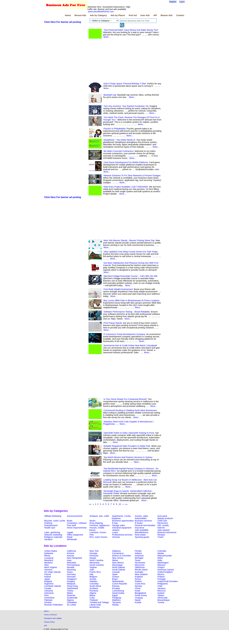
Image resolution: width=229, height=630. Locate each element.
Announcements (74, 516)
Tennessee (140, 562)
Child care (162, 521)
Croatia (47, 588)
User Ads (145, 15)
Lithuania (48, 591)
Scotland (94, 588)
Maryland (48, 560)
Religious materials (53, 537)
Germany (71, 574)
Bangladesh (140, 593)
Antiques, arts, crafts (99, 516)
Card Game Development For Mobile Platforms (126, 162)
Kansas (70, 555)
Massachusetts (164, 555)
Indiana (138, 553)
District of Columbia (121, 555)
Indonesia (49, 593)
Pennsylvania (73, 565)
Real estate (140, 535)
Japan (47, 579)
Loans (115, 532)
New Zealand (141, 574)
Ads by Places (118, 15)
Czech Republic (119, 584)
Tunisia (160, 602)
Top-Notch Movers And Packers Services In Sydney (128, 457)
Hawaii (93, 558)
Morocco (161, 591)
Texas (137, 560)
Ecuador (116, 588)
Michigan (139, 558)
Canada (116, 572)
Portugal (161, 579)
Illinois (47, 555)
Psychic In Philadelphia (115, 128)
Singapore (72, 579)
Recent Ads (80, 15)
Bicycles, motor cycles (54, 521)
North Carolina (96, 560)
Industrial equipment (121, 528)
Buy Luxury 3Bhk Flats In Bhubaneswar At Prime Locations (131, 300)
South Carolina (97, 565)
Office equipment (75, 535)
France (47, 574)
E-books (139, 523)
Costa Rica (140, 584)
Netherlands (118, 581)
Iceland (160, 593)
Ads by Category (98, 15)
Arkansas (139, 555)
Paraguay (116, 598)
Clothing (48, 523)
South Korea (141, 595)
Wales (70, 593)
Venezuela (162, 598)
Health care (49, 528)
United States (50, 551)
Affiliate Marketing (52, 516)
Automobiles (141, 518)
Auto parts (162, 516)
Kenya (138, 579)
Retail (69, 537)
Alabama (116, 551)
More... (107, 37)
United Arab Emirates (167, 581)
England (139, 576)
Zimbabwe (72, 602)
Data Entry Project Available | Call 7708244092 (126, 187)
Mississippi (117, 565)
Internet (161, 528)
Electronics (162, 523)
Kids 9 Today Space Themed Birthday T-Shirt (125, 83)
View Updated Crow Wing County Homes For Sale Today (131, 251)
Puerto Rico (95, 572)
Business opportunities (123, 521)
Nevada (70, 567)
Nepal (137, 600)
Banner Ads (167, 15)
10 (120, 504)
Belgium (93, 576)
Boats (69, 521)
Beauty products (165, 518)
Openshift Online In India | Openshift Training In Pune (129, 433)
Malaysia (71, 584)
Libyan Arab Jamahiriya (95, 606)
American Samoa (165, 569)
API (155, 15)
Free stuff (71, 525)
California (71, 551)
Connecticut (117, 553)
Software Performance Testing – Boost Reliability (127, 312)
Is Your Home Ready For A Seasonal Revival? (125, 399)
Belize (92, 595)
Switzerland (72, 588)
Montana (48, 562)
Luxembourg (118, 591)
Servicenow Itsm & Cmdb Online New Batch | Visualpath (130, 345)
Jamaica (161, 588)
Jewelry (115, 530)
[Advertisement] (66, 71)
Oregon (161, 567)
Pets (92, 535)
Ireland (47, 576)
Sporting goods (142, 537)
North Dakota (118, 567)
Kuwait (138, 602)
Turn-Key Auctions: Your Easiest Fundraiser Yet (126, 106)
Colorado (161, 551)
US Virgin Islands (52, 572)
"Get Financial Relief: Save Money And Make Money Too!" (131, 30)
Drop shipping (96, 523)
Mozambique (163, 600)
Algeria (93, 593)
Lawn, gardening (52, 532)
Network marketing (53, 535)
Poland (138, 581)
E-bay (115, 523)
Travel (160, 537)
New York (94, 551)
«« (90, 504)
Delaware (48, 553)
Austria (93, 579)
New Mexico (118, 562)
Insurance (139, 528)
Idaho (160, 558)
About (46, 611)
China (137, 588)
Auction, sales (141, 516)
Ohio (46, 565)
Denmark (71, 576)
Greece (115, 576)
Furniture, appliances (100, 525)
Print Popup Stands (113, 323)
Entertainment (51, 525)
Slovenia (71, 595)
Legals (70, 532)
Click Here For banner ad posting (62, 22)
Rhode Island (141, 569)
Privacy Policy (49, 622)
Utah (92, 569)
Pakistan (48, 600)
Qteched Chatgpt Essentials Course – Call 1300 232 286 (130, 276)
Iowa (69, 560)
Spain (115, 574)
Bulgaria (48, 581)
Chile (159, 586)
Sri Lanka (71, 605)
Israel (137, 591)
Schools (116, 537)
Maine (115, 560)
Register (172, 2)
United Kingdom (165, 572)
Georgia (93, 553)
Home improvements (77, 528)
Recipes (161, 535)
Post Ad (133, 15)
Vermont (48, 569)
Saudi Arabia (118, 593)
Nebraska (71, 562)
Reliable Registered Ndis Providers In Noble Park (127, 446)
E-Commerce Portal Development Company (124, 334)
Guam (70, 572)
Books (93, 521)
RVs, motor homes (98, 537)
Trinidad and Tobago (99, 602)
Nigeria (70, 600)
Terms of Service (50, 615)
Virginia (93, 567)
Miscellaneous (141, 532)
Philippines (162, 584)
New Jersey (117, 558)
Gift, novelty (163, 525)
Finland (160, 576)
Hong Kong (72, 586)
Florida (138, 551)
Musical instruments (166, 532)
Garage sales (118, 525)
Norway (138, 586)
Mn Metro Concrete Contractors (118, 151)
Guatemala (72, 598)
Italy (91, 574)
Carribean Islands (52, 586)
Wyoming (71, 569)
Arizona (70, 553)
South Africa (95, 586)
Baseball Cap (110, 95)
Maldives (116, 600)
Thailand (94, 600)
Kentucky (94, 555)
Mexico (160, 574)
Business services (143, 521)
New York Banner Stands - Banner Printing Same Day (129, 240)
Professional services (122, 535)
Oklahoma (140, 567)
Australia (139, 572)
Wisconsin (140, 565)
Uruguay (139, 598)
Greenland (49, 598)
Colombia (94, 584)
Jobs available (141, 530)
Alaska (160, 553)
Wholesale (72, 539)
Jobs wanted (163, 530)
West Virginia (50, 567)
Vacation (48, 539)
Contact (180, 15)
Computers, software (77, 523)
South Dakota (118, 569)
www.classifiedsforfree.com (101, 11)
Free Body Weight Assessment (118, 289)
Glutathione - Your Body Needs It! (119, 140)
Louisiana (48, 558)
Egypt (115, 595)
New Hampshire (74, 558)
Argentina (48, 584)
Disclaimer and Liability (53, 618)
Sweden (93, 581)
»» (126, 504)
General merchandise (145, 525)
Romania (94, 591)
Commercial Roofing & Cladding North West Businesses (130, 410)
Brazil (115, 579)
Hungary (71, 581)
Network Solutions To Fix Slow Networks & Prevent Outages (132, 175)
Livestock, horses (98, 532)
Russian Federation (53, 605)
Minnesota (94, 562)
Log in (181, 2)
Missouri (161, 565)
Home (68, 15)
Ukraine (48, 602)
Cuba (92, 598)
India (159, 560)
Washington (163, 562)
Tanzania (116, 602)
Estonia (115, 586)
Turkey (70, 591)
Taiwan (160, 595)
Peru (46, 595)
